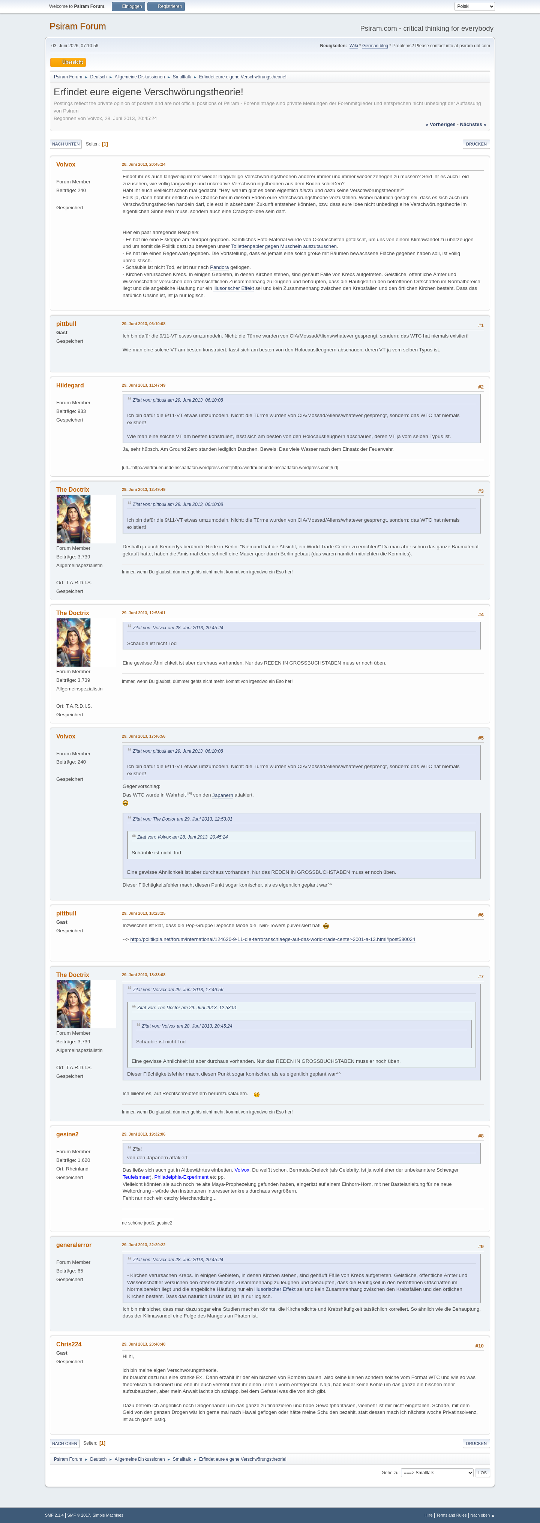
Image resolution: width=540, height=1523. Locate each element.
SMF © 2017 (79, 1515)
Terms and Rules (451, 1515)
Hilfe (428, 1515)
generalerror (74, 1245)
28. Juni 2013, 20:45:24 (143, 164)
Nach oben (64, 1443)
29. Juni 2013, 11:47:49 (143, 385)
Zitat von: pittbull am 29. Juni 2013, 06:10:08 (178, 400)
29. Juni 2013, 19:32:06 (143, 1134)
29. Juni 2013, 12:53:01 (143, 613)
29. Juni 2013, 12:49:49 (143, 489)
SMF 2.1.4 (54, 1515)
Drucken (476, 144)
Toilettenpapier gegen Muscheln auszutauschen (284, 246)
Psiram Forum (78, 26)
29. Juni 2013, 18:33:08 (143, 974)
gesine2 (67, 1134)
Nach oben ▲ (482, 1515)
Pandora (219, 267)
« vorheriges (441, 124)
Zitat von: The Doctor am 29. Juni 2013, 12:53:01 (182, 819)
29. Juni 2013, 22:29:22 (143, 1244)
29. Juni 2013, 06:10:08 (143, 323)
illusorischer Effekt (233, 288)
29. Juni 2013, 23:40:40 (143, 1344)
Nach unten (66, 144)
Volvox (65, 164)
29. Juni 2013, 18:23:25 (143, 913)
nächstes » (473, 124)
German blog (375, 45)
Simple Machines (108, 1515)
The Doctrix (72, 489)
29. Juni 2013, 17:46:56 (143, 736)
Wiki (354, 45)
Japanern (222, 795)
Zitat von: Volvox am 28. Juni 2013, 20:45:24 (178, 627)
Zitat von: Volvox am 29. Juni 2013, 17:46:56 (178, 989)
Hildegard (70, 385)
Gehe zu (389, 1472)
